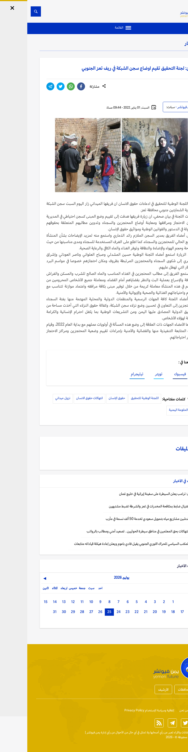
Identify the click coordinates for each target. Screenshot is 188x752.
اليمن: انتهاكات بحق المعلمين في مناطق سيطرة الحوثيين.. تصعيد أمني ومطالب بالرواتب (114, 531)
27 (64, 612)
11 (54, 602)
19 (136, 612)
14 (27, 602)
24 (91, 612)
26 (73, 612)
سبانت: (143, 107)
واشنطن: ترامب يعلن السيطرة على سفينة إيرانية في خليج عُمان (131, 493)
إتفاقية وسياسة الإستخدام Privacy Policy (122, 710)
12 (46, 602)
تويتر (131, 373)
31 (27, 612)
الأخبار (163, 43)
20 (127, 612)
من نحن (156, 710)
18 (146, 612)
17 (154, 612)
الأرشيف (136, 689)
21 (118, 612)
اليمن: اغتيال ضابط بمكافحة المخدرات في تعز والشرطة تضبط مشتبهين (126, 506)
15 (18, 602)
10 (64, 602)
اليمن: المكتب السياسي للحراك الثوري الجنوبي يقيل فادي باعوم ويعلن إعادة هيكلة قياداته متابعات (108, 543)
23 (100, 612)
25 (82, 612)
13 (36, 602)
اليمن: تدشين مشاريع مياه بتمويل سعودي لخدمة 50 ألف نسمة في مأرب (124, 518)
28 (55, 612)
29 (46, 612)
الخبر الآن (170, 732)
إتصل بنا (171, 710)
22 (109, 612)
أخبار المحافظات (161, 689)
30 (37, 612)
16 (164, 612)
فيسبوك (153, 373)
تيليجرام (110, 373)
